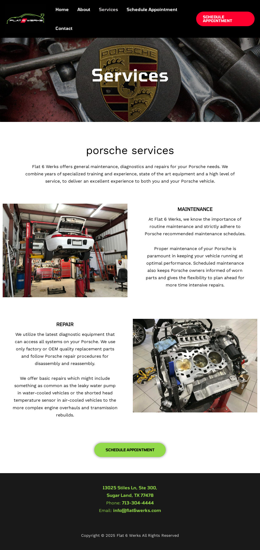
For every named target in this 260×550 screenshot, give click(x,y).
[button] (225, 19)
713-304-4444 (138, 502)
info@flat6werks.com (137, 510)
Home (62, 9)
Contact (64, 28)
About (83, 9)
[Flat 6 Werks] (25, 18)
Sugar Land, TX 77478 (130, 495)
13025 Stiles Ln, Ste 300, (130, 487)
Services (108, 9)
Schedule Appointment (152, 9)
